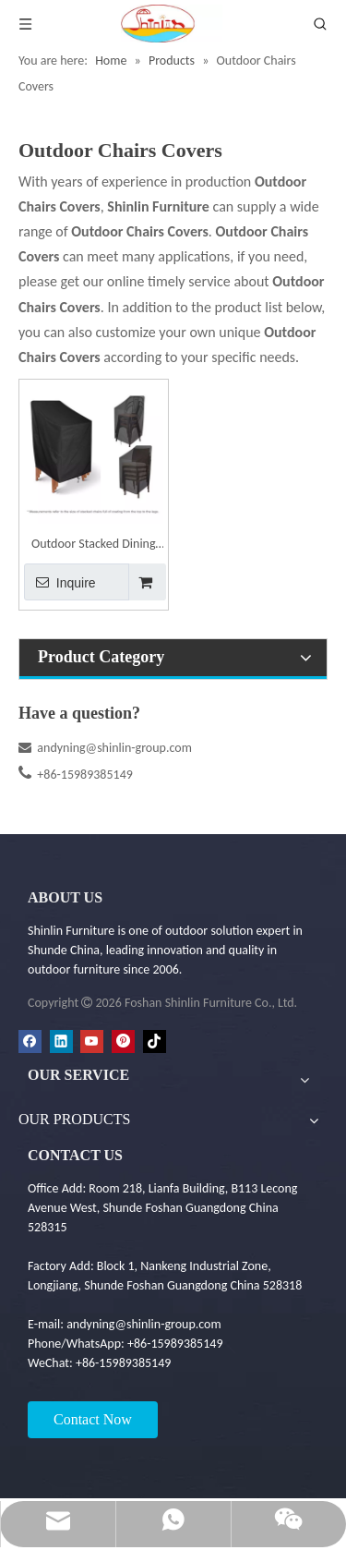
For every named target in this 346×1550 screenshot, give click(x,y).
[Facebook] (30, 1040)
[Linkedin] (61, 1040)
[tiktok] (154, 1040)
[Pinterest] (123, 1040)
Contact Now (93, 1419)
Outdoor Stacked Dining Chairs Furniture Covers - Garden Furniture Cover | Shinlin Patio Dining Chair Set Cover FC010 (93, 545)
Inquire (60, 581)
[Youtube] (91, 1040)
